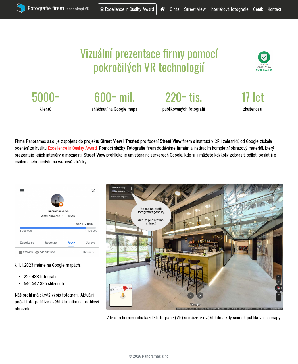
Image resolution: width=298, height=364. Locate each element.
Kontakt (274, 9)
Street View (195, 9)
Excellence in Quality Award (127, 9)
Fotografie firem (52, 8)
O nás (175, 9)
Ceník (258, 9)
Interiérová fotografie (229, 9)
